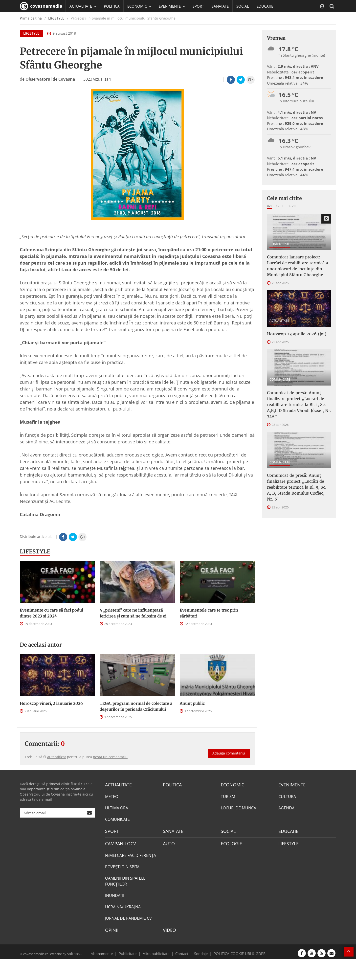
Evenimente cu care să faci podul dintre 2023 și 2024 (51, 613)
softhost (73, 950)
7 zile (279, 206)
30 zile (293, 206)
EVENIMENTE (290, 784)
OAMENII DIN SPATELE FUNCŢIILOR (125, 879)
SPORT (198, 6)
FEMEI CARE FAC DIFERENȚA (130, 853)
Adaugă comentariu (228, 748)
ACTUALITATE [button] (82, 6)
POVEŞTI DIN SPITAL (123, 864)
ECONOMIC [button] (139, 6)
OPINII (110, 927)
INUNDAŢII (114, 893)
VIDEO (169, 927)
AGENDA (286, 807)
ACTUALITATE (279, 316)
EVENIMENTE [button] (172, 6)
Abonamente (110, 950)
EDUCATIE (265, 6)
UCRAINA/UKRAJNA (123, 904)
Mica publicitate (158, 950)
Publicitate (133, 950)
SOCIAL (242, 6)
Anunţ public (192, 703)
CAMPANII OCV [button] (84, 18)
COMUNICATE (279, 244)
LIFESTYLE (35, 551)
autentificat (56, 756)
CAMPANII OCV (118, 842)
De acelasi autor (41, 644)
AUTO (168, 842)
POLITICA (112, 6)
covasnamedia (41, 6)
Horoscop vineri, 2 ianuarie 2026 (51, 703)
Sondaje (199, 950)
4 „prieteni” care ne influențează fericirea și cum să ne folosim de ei (133, 613)
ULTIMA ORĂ (116, 807)
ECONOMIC (231, 784)
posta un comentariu (110, 756)
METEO (111, 796)
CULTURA (287, 796)
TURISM (228, 796)
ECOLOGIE (230, 842)
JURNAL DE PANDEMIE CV (128, 916)
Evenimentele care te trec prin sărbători (209, 613)
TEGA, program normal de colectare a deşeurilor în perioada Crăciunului (136, 706)
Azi (269, 206)
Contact (182, 950)
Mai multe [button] (80, 30)
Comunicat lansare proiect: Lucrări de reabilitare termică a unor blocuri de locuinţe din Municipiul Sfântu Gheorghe (298, 264)
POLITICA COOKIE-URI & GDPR (233, 950)
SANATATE (220, 6)
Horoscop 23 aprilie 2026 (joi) (292, 329)
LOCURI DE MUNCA (238, 807)
